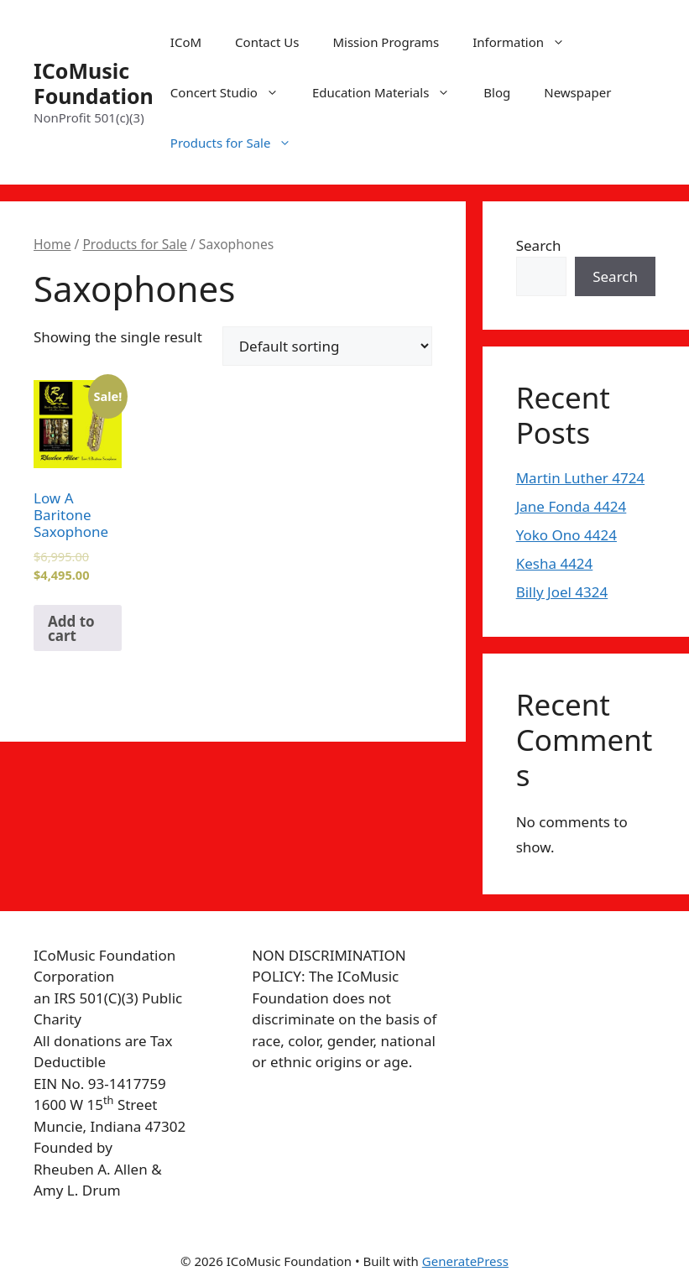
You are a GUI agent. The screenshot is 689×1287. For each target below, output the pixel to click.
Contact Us (267, 42)
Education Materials (389, 92)
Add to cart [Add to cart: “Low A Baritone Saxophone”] (71, 628)
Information (527, 42)
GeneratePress (465, 1261)
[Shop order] (327, 346)
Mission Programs (385, 42)
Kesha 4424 (554, 563)
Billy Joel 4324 (562, 592)
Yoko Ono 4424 (566, 534)
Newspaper (577, 92)
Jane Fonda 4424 (571, 506)
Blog (496, 92)
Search (538, 245)
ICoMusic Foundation (94, 83)
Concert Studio (232, 92)
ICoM (185, 42)
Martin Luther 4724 (580, 477)
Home (52, 244)
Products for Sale (239, 142)
